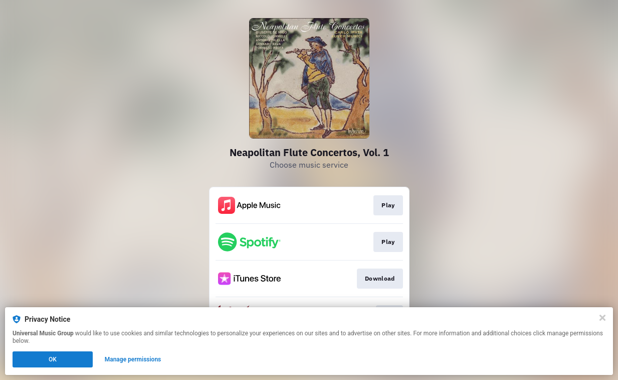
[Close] (602, 318)
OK (53, 359)
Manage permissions (133, 359)
